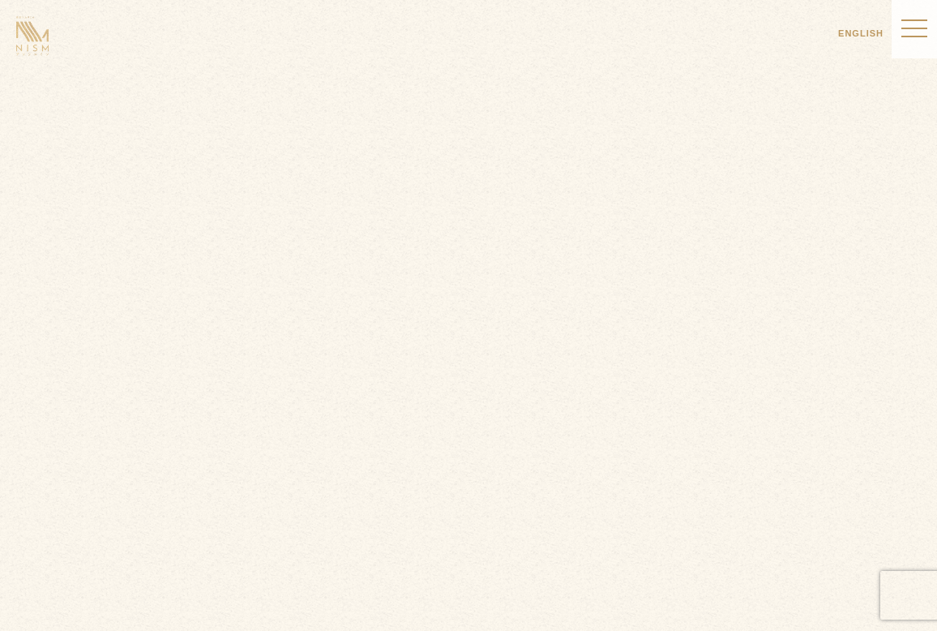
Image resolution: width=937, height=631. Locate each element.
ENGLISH (861, 33)
